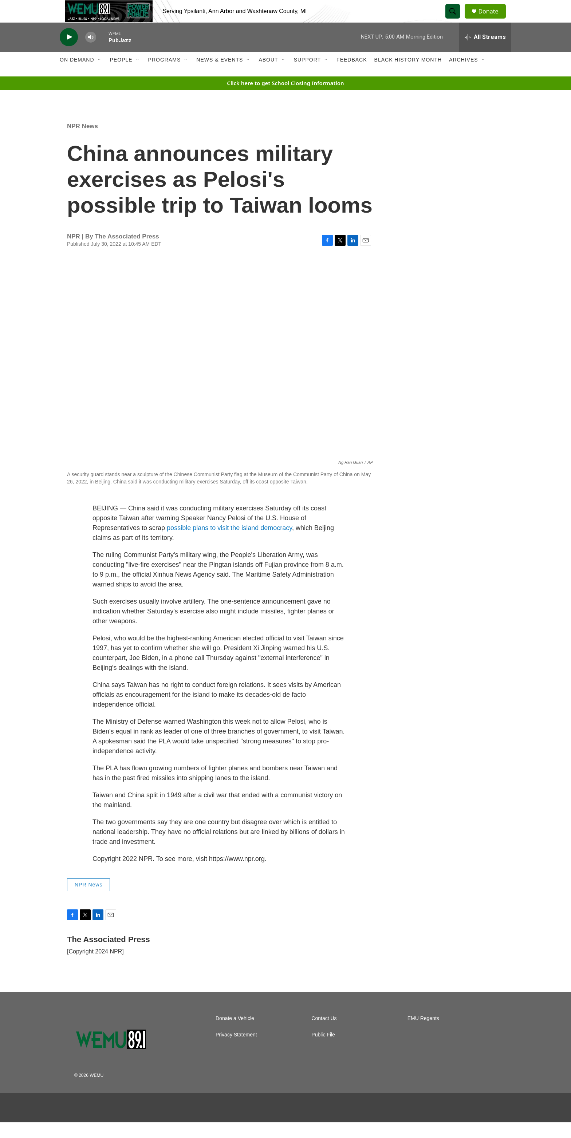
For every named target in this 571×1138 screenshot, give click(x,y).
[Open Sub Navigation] (100, 76)
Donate (492, 19)
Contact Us (323, 1034)
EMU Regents (423, 1034)
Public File (323, 1050)
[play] (69, 53)
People (121, 76)
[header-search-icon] (456, 19)
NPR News (82, 141)
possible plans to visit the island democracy (229, 544)
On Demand (77, 76)
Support (307, 76)
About (268, 76)
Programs (164, 76)
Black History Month (408, 76)
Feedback (351, 76)
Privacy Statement (236, 1050)
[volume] (90, 53)
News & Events (219, 76)
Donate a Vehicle (235, 1034)
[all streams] (485, 52)
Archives (463, 76)
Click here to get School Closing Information (285, 98)
